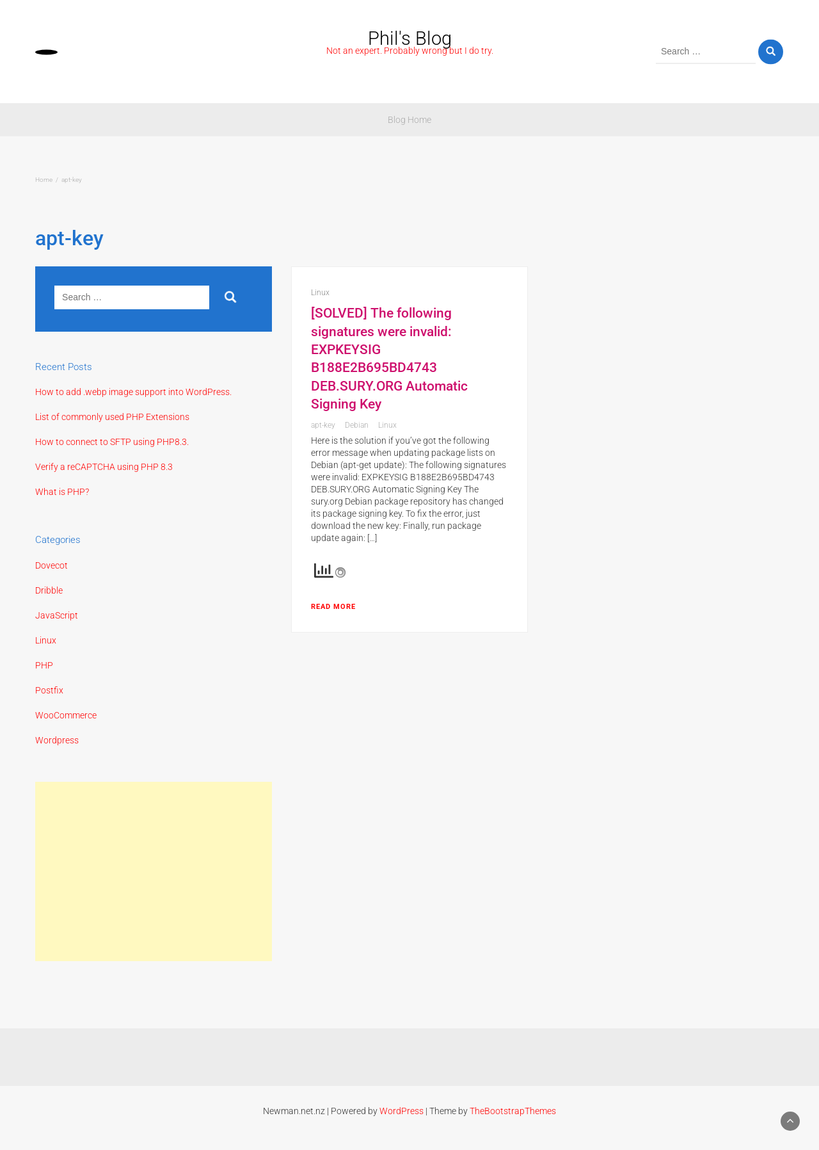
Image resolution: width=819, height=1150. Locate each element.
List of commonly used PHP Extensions (112, 417)
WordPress (401, 1111)
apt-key (323, 425)
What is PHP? (62, 492)
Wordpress (57, 740)
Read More (333, 607)
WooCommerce (66, 715)
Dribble (49, 590)
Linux (45, 640)
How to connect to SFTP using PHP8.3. (112, 442)
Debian (357, 425)
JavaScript (56, 615)
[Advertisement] (153, 871)
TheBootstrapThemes (513, 1111)
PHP (44, 665)
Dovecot (51, 565)
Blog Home (409, 120)
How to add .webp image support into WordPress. (133, 392)
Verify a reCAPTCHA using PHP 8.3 (104, 467)
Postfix (49, 690)
